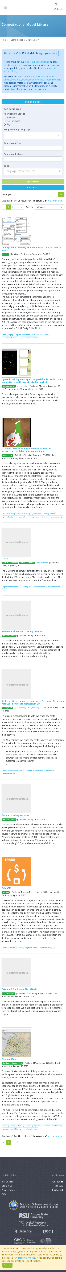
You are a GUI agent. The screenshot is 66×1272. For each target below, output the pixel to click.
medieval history (31, 1129)
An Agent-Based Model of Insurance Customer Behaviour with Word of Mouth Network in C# (33, 702)
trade (12, 947)
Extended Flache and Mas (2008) (19, 989)
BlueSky (59, 1185)
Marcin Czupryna (9, 635)
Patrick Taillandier (10, 563)
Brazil (20, 947)
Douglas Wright (34, 708)
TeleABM (6, 888)
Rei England (7, 708)
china (5, 947)
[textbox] (33, 148)
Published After (12, 143)
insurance (50, 770)
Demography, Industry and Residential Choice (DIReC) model (31, 249)
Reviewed (11, 117)
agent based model (11, 587)
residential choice (10, 338)
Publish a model (33, 101)
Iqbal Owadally (20, 708)
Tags (6, 166)
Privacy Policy (8, 1190)
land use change (46, 947)
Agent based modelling (12, 770)
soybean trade (31, 947)
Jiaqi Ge (5, 254)
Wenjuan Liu (7, 455)
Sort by (29, 207)
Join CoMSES (7, 1181)
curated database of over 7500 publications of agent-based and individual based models (32, 78)
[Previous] (22, 207)
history (21, 1126)
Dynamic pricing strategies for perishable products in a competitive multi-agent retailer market (32, 380)
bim (4, 590)
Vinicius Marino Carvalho (12, 1063)
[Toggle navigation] (5, 7)
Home (5, 39)
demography (8, 335)
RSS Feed (57, 1190)
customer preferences (34, 770)
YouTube (57, 1181)
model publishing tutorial (37, 61)
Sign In (58, 9)
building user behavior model (34, 587)
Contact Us (7, 1185)
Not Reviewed (13, 121)
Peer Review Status (14, 114)
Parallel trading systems (15, 815)
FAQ (4, 1194)
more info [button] (51, 53)
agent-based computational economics (32, 335)
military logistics (33, 1126)
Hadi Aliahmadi (8, 993)
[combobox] (33, 135)
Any (8, 124)
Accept (7, 1265)
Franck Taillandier (27, 563)
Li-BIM (5, 558)
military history (9, 1126)
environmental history (12, 1129)
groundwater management (43, 514)
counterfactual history (52, 1126)
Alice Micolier (42, 563)
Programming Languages (18, 129)
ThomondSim (9, 1059)
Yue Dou (5, 892)
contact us (16, 65)
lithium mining (9, 514)
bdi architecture (54, 587)
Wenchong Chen (8, 386)
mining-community (36, 517)
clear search (55, 200)
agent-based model (28, 338)
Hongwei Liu (22, 386)
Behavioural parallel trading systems (22, 631)
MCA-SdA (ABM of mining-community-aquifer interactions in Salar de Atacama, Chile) (26, 450)
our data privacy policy (24, 1257)
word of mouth (9, 773)
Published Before (13, 154)
